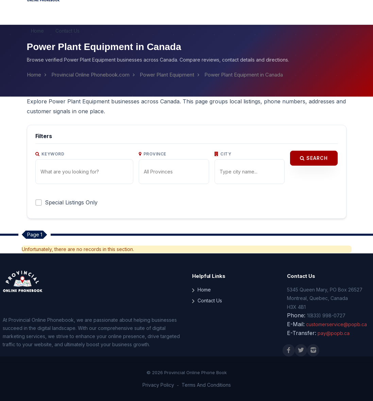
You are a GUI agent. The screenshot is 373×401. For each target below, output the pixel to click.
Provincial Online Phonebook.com (90, 74)
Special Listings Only (71, 202)
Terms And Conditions (206, 385)
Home (37, 31)
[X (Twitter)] (301, 350)
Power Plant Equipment (167, 74)
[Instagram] (313, 350)
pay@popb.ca (334, 333)
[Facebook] (289, 350)
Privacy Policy (158, 385)
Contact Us (67, 31)
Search (314, 158)
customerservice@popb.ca (336, 324)
